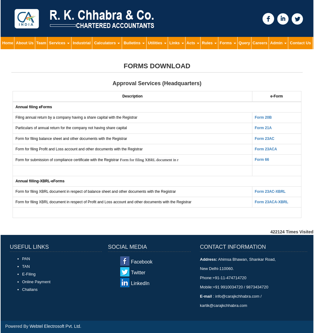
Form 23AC (264, 139)
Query (244, 43)
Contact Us (300, 43)
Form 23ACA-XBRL (271, 202)
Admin (278, 43)
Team (41, 43)
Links (176, 43)
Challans (30, 289)
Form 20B (263, 117)
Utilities (157, 43)
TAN (26, 266)
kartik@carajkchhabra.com (223, 305)
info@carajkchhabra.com (237, 296)
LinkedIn (140, 283)
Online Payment (36, 281)
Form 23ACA (266, 149)
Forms (228, 43)
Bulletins (134, 43)
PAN (26, 258)
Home (7, 43)
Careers (260, 43)
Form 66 (262, 159)
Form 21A (263, 128)
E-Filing (29, 274)
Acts (192, 43)
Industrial (82, 43)
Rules (209, 43)
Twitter (138, 272)
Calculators (107, 43)
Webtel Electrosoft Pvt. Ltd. (55, 326)
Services (59, 43)
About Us (25, 43)
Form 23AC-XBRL (270, 191)
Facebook (141, 261)
